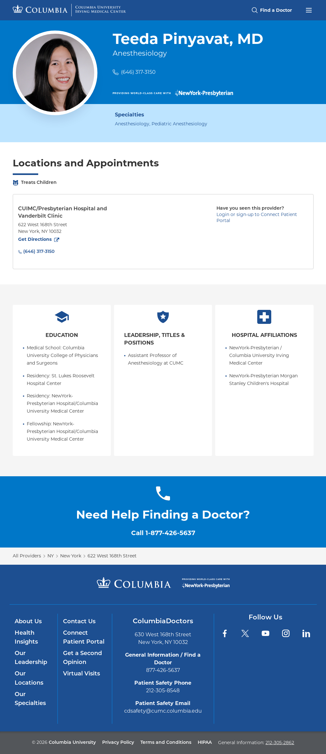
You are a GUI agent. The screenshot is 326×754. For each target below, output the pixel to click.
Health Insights (26, 637)
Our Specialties (30, 699)
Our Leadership (31, 658)
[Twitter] (245, 633)
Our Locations (29, 678)
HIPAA (205, 742)
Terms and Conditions (165, 742)
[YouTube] (265, 633)
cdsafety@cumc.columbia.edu (163, 711)
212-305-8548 (163, 691)
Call (163, 533)
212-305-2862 (280, 742)
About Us (28, 622)
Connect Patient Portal (83, 637)
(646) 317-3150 (138, 72)
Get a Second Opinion (82, 658)
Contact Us (79, 622)
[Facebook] (224, 633)
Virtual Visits (81, 674)
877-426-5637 (163, 670)
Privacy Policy (118, 742)
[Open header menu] (309, 9)
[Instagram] (286, 633)
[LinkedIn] (306, 633)
